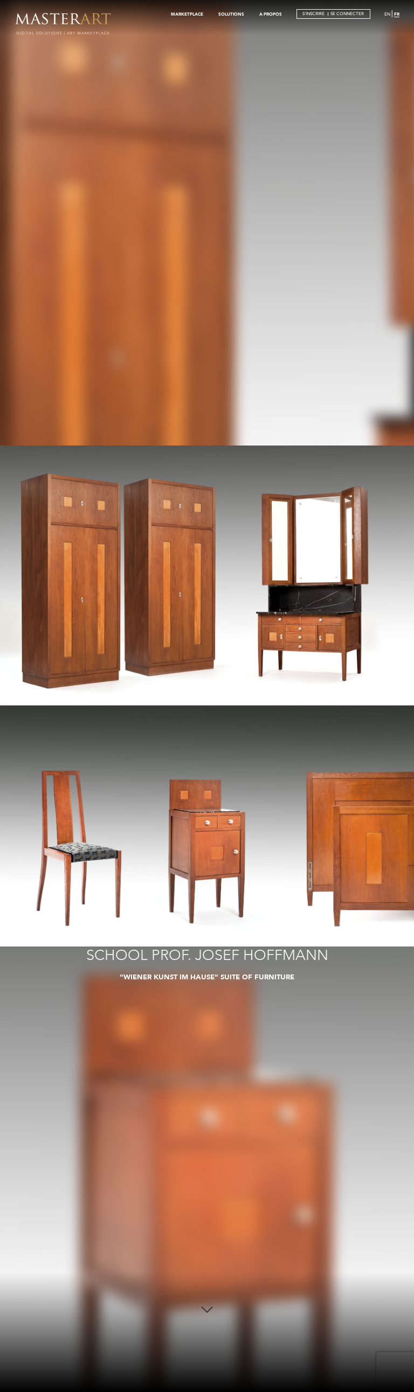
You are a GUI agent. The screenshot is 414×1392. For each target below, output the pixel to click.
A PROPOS (270, 14)
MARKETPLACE (187, 14)
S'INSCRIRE (313, 13)
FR (396, 14)
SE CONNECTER (347, 13)
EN (387, 14)
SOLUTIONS (231, 14)
